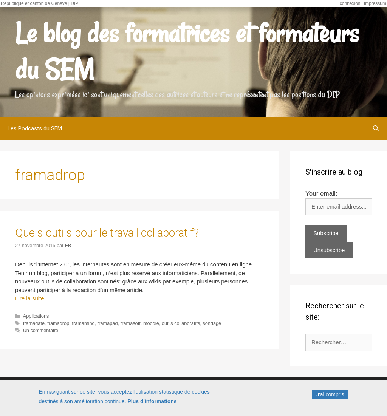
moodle (151, 323)
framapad (108, 323)
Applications (36, 316)
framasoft (131, 323)
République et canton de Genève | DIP (39, 3)
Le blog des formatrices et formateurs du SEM (187, 51)
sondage (212, 323)
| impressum (374, 3)
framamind (83, 323)
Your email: (321, 193)
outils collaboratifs (181, 323)
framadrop (58, 323)
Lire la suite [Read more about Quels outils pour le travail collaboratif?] (29, 298)
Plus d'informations (151, 403)
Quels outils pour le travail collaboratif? (107, 232)
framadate (34, 323)
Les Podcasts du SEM (35, 128)
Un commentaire (41, 330)
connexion (350, 3)
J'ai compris (330, 396)
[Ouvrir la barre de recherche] (376, 128)
